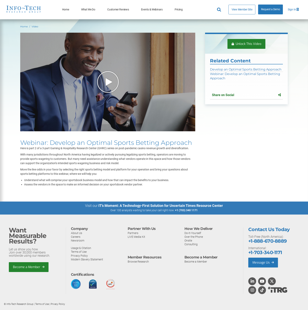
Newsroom (77, 240)
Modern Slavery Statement (87, 259)
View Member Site (242, 9)
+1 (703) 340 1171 (186, 210)
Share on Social (246, 95)
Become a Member (28, 267)
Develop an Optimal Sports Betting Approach (245, 69)
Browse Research (138, 261)
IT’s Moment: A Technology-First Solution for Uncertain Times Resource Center (160, 206)
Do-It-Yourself (192, 232)
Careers (75, 236)
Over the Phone (193, 236)
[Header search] (219, 9)
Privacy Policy (79, 255)
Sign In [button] (293, 9)
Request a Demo (270, 9)
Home (65, 9)
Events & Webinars (152, 9)
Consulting (191, 244)
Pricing (179, 9)
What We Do (88, 9)
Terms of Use (79, 251)
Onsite (188, 240)
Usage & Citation (81, 247)
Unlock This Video (246, 44)
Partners (133, 232)
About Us (76, 232)
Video (35, 26)
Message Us (263, 262)
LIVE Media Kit (136, 236)
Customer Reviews (118, 9)
